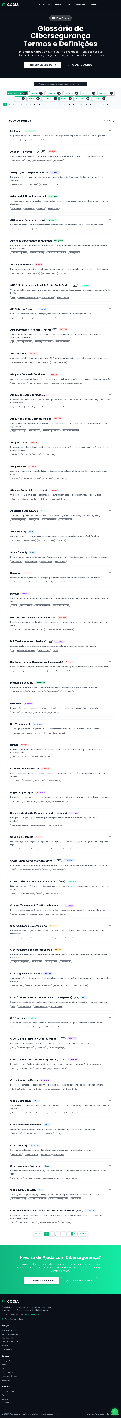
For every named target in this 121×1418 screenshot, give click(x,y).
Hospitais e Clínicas (9, 1376)
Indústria (5, 1365)
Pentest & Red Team (10, 1342)
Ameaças (37, 93)
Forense (66, 98)
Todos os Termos (17, 93)
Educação (6, 1380)
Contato (5, 1399)
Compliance (71, 93)
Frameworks (106, 93)
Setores (34, 98)
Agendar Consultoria (80, 65)
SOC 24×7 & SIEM (9, 1330)
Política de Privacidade (95, 1414)
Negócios (99, 98)
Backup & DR (7, 1346)
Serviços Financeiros (10, 1361)
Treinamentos (7, 1349)
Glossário (5, 1403)
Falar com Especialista (42, 65)
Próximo (83, 1234)
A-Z (4, 104)
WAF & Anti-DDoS (9, 1338)
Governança (50, 98)
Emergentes (82, 98)
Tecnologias (54, 93)
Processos (88, 93)
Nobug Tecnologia (31, 1315)
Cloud (20, 98)
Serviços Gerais (8, 1372)
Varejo (4, 1368)
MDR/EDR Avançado (10, 1334)
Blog (3, 1395)
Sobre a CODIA (8, 1391)
